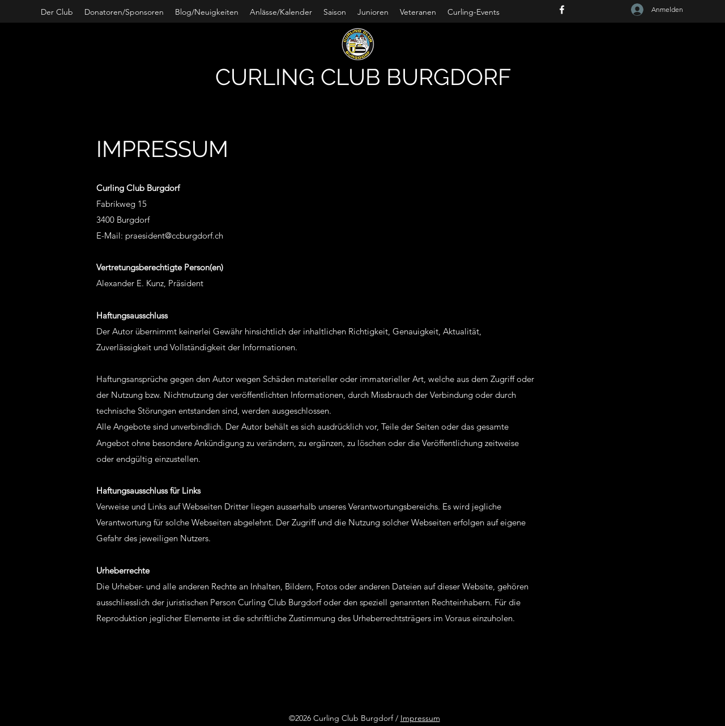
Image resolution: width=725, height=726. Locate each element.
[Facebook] (562, 9)
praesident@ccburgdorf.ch (174, 235)
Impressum (420, 718)
